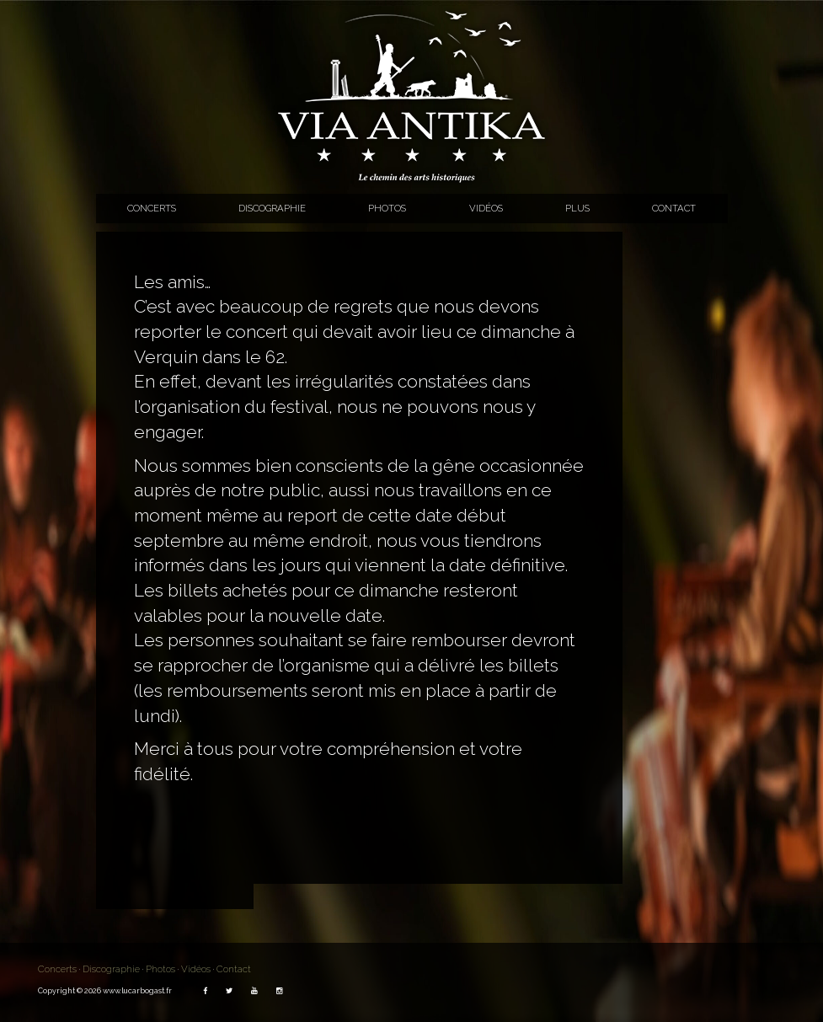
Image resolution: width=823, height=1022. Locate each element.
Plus (577, 208)
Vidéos (486, 208)
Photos (387, 208)
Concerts (151, 208)
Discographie (272, 208)
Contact (674, 208)
